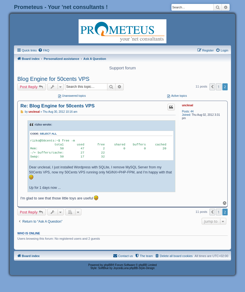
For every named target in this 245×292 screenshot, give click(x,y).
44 (192, 111)
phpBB (108, 265)
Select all (48, 133)
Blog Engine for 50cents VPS (53, 79)
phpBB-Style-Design (142, 268)
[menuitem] (43, 50)
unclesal (187, 105)
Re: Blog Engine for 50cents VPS (57, 106)
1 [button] (219, 86)
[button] (212, 86)
